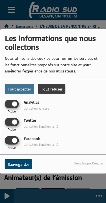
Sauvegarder (18, 164)
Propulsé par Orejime (88, 163)
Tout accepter (19, 89)
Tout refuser (51, 89)
